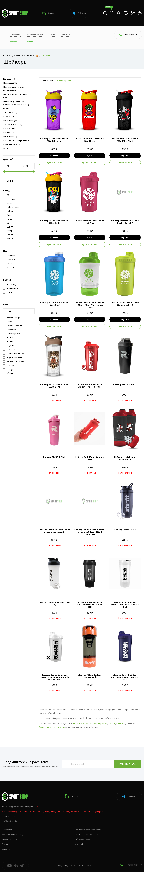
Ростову (93, 723)
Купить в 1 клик (54, 162)
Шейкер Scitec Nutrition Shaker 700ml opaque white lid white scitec (54, 677)
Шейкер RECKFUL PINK (54, 457)
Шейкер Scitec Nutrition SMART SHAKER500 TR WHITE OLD (125, 604)
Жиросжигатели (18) (12, 124)
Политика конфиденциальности (88, 830)
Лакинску (61, 727)
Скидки (30, 41)
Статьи (52, 34)
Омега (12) (8, 108)
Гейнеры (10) (9, 132)
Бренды (13, 41)
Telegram (79, 13)
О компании (15, 34)
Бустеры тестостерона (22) (16, 140)
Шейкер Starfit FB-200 (125, 529)
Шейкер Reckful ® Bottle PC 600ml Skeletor (54, 139)
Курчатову (51, 727)
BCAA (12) (7, 148)
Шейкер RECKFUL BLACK (125, 384)
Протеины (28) (10, 83)
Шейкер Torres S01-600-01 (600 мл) (54, 603)
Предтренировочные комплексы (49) (18, 96)
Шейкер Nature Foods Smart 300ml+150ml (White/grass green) (89, 304)
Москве (84, 723)
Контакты (65, 34)
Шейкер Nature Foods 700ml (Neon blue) (54, 303)
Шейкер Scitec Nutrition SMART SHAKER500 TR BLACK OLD (90, 604)
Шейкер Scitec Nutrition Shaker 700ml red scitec (89, 385)
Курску (42, 727)
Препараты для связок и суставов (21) (14, 88)
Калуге (119, 723)
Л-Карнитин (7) (10, 112)
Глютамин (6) (9, 128)
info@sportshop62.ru (10, 821)
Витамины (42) (10, 136)
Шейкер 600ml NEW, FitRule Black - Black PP (125, 221)
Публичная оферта (82, 839)
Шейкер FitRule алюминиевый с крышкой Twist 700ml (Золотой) (89, 532)
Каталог (48, 13)
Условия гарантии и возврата (14, 835)
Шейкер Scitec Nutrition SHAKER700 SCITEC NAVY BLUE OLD (125, 677)
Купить (54, 155)
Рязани (76, 723)
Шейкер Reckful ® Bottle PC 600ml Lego (90, 139)
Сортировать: (47, 80)
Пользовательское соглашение (87, 835)
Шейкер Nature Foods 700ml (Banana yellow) (125, 303)
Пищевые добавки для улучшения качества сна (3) (16, 103)
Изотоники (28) (10, 120)
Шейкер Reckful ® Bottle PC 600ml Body (54, 221)
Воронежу (102, 723)
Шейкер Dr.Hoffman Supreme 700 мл (89, 458)
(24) (10, 79)
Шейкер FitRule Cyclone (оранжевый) (90, 676)
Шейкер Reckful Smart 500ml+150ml (125, 458)
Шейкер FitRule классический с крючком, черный (54, 530)
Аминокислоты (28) (12, 144)
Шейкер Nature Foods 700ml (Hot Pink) (90, 221)
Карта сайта (79, 844)
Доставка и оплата (35, 34)
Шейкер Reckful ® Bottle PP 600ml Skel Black (125, 139)
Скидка (8, 181)
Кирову (112, 723)
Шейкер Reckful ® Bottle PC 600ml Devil (54, 385)
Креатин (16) (9, 116)
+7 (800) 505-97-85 (134, 865)
